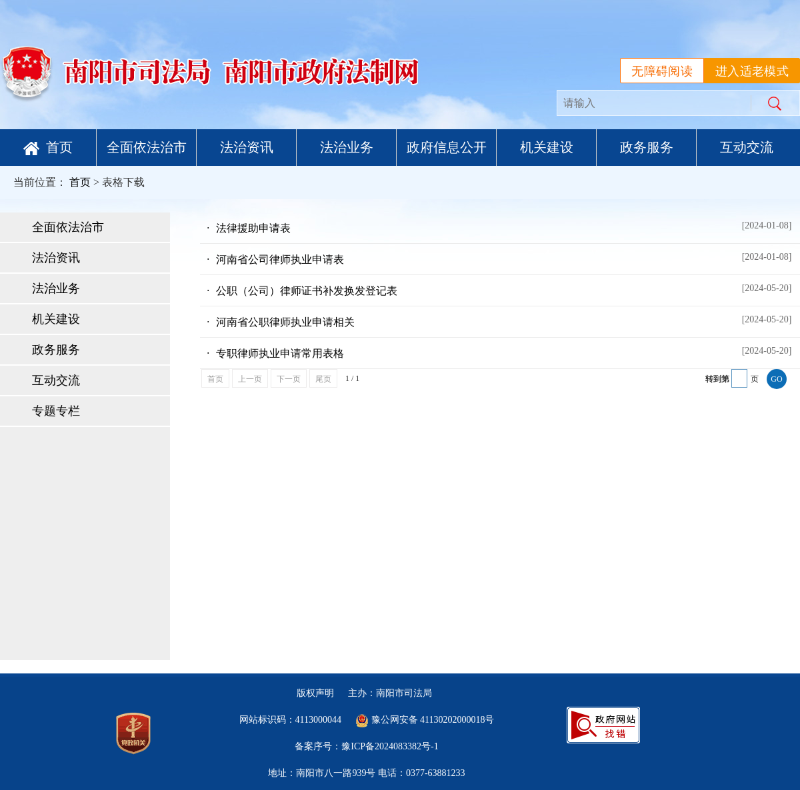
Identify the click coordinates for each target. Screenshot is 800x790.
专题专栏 (56, 411)
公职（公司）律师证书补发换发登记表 (503, 288)
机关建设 (546, 147)
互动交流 (746, 147)
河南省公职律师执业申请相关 (503, 319)
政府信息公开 (447, 147)
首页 (48, 147)
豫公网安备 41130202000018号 (424, 720)
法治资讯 (246, 147)
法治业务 (346, 147)
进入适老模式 (752, 71)
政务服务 (646, 147)
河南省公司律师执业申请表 (503, 257)
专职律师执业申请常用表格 (503, 351)
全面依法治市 (147, 147)
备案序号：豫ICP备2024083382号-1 (366, 746)
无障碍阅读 (662, 71)
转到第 (717, 379)
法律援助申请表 (503, 225)
